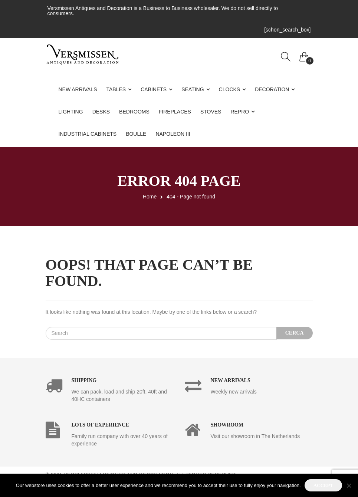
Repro (239, 112)
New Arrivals (78, 89)
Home (150, 197)
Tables (116, 89)
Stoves (210, 112)
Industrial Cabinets (88, 134)
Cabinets (154, 89)
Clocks (229, 89)
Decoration (272, 89)
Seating (192, 89)
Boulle (136, 134)
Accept (323, 485)
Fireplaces (175, 112)
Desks (101, 112)
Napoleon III (172, 134)
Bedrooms (134, 112)
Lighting (71, 112)
